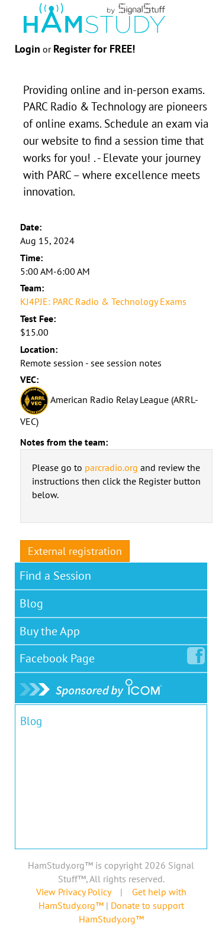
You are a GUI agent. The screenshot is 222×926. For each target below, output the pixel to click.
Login (27, 49)
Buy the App (50, 631)
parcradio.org (111, 467)
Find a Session (55, 575)
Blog (31, 603)
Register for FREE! (94, 49)
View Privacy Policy (73, 892)
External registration (75, 551)
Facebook (59, 656)
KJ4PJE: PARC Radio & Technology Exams (103, 301)
